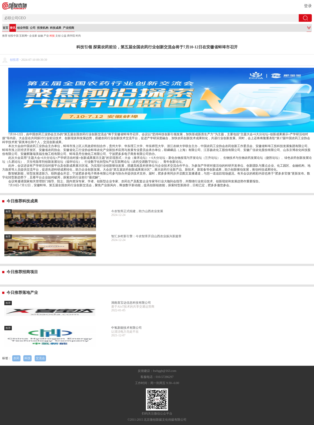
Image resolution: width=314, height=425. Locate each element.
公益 (64, 35)
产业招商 (68, 27)
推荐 (4, 35)
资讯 (12, 27)
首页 (5, 27)
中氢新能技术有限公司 (126, 327)
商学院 (71, 35)
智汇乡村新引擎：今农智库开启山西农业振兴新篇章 (146, 236)
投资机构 (42, 27)
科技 (52, 35)
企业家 (33, 35)
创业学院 (22, 27)
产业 (46, 35)
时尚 (78, 35)
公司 (33, 27)
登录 (308, 6)
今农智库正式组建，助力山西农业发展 (137, 211)
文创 (58, 35)
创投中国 (13, 35)
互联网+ (24, 35)
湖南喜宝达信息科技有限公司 (131, 302)
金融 (40, 35)
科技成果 (55, 27)
